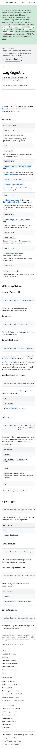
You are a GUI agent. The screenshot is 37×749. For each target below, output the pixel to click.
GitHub (4, 673)
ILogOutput (6, 109)
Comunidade (18, 735)
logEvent (7, 200)
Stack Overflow (6, 724)
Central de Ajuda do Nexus (10, 715)
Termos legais (28, 735)
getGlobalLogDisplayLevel (14, 184)
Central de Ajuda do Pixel (9, 712)
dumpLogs (7, 151)
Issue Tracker (6, 727)
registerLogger (9, 220)
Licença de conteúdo (27, 637)
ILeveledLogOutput (24, 167)
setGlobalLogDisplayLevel (13, 253)
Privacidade (13, 738)
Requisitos (5, 657)
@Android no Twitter (8, 681)
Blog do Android (7, 688)
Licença (5, 738)
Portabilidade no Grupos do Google (13, 700)
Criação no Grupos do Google (11, 697)
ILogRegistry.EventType (12, 202)
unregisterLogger (10, 271)
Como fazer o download (9, 660)
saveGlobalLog (9, 237)
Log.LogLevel (16, 179)
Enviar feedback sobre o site (12, 741)
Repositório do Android (9, 654)
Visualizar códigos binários (10, 663)
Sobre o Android (7, 735)
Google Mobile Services (9, 721)
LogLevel (14, 408)
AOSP (3, 67)
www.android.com (7, 718)
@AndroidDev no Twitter (9, 684)
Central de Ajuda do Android (11, 708)
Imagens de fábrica (8, 667)
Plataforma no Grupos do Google (12, 694)
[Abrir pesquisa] (23, 2)
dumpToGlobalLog (10, 167)
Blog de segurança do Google (11, 691)
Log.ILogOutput (17, 80)
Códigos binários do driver (10, 670)
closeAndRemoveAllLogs (12, 135)
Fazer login (31, 2)
